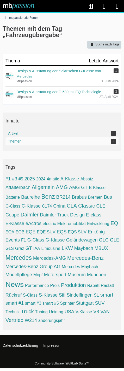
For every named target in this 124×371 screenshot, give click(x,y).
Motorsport (55, 274)
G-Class (35, 240)
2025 (29, 178)
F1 (23, 240)
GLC (104, 240)
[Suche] (91, 6)
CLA (72, 206)
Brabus (79, 197)
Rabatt (93, 285)
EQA (9, 232)
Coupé (12, 214)
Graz (19, 248)
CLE (101, 206)
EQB (20, 232)
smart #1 (14, 303)
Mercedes (18, 257)
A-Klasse (69, 178)
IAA (36, 248)
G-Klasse (55, 240)
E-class (93, 214)
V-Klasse (84, 312)
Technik (12, 312)
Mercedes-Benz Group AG (32, 266)
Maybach (83, 248)
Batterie (12, 197)
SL (96, 295)
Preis (55, 285)
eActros (33, 223)
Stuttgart (85, 303)
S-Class (30, 295)
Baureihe (30, 197)
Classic (86, 206)
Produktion (73, 285)
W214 (31, 320)
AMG (62, 187)
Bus (108, 197)
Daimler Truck (54, 214)
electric (49, 223)
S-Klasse (48, 295)
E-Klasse (14, 223)
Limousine (50, 248)
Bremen (95, 197)
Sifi (62, 295)
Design (77, 214)
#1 (8, 178)
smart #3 (33, 303)
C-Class (12, 206)
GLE (114, 240)
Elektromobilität (71, 223)
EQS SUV (77, 232)
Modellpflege (18, 274)
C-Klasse (31, 206)
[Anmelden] (104, 6)
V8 (96, 311)
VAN (105, 311)
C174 (47, 206)
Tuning (41, 312)
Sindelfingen (79, 295)
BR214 (63, 197)
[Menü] (117, 6)
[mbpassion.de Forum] (19, 6)
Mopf (38, 275)
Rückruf (13, 295)
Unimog (56, 312)
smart (106, 295)
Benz (48, 196)
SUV (100, 303)
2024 (41, 179)
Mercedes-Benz (85, 258)
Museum (77, 274)
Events (12, 240)
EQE (31, 231)
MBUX (101, 248)
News (14, 284)
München (96, 274)
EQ (114, 223)
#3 (14, 178)
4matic (53, 179)
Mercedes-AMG (49, 258)
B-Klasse (97, 187)
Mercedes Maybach (80, 266)
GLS (9, 248)
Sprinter (67, 303)
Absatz (86, 179)
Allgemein (43, 187)
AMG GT (78, 187)
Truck (27, 311)
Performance (37, 285)
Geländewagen (82, 240)
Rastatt (107, 285)
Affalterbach (17, 187)
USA (69, 311)
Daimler (30, 214)
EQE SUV (46, 232)
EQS (62, 231)
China (59, 206)
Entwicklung (98, 223)
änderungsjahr (51, 320)
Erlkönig (96, 231)
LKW (67, 248)
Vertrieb (14, 320)
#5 (20, 179)
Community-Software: (62, 363)
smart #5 (50, 303)
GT (29, 248)
